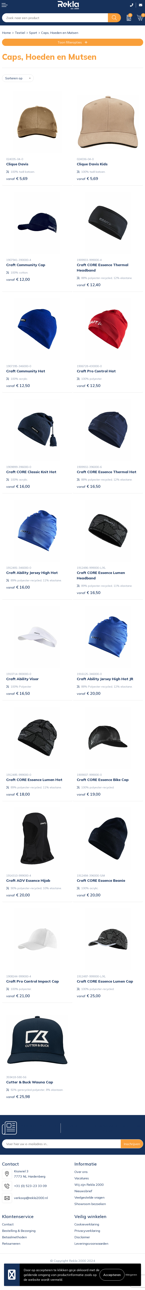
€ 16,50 (88, 486)
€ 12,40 (88, 284)
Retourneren (11, 1244)
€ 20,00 (88, 693)
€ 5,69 (16, 178)
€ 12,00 (18, 279)
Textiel (20, 33)
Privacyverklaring (87, 1231)
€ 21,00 (18, 995)
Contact (8, 1224)
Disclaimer (82, 1237)
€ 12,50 (18, 385)
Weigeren (131, 1274)
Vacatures (81, 1178)
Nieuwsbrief (83, 1191)
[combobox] (55, 17)
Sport (33, 33)
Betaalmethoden (14, 1237)
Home (6, 33)
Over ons (81, 1172)
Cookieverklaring (86, 1224)
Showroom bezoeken (90, 1204)
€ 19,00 (88, 794)
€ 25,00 (88, 995)
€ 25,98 (18, 1096)
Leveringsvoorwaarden (91, 1244)
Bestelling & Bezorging (18, 1231)
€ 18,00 (18, 794)
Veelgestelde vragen (89, 1197)
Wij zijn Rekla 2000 (89, 1185)
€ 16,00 (18, 486)
